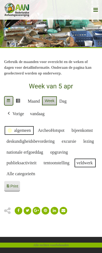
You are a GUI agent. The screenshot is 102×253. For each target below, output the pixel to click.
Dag (63, 101)
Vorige (15, 114)
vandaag (37, 113)
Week (49, 101)
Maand (34, 101)
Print (12, 187)
